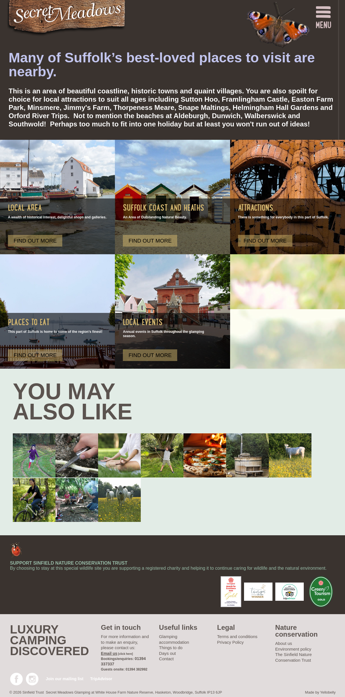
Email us (109, 653)
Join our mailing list (64, 678)
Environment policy (293, 649)
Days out (167, 653)
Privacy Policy (230, 642)
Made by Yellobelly (320, 692)
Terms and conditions (237, 636)
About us (283, 643)
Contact (166, 658)
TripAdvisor (101, 678)
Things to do (171, 647)
